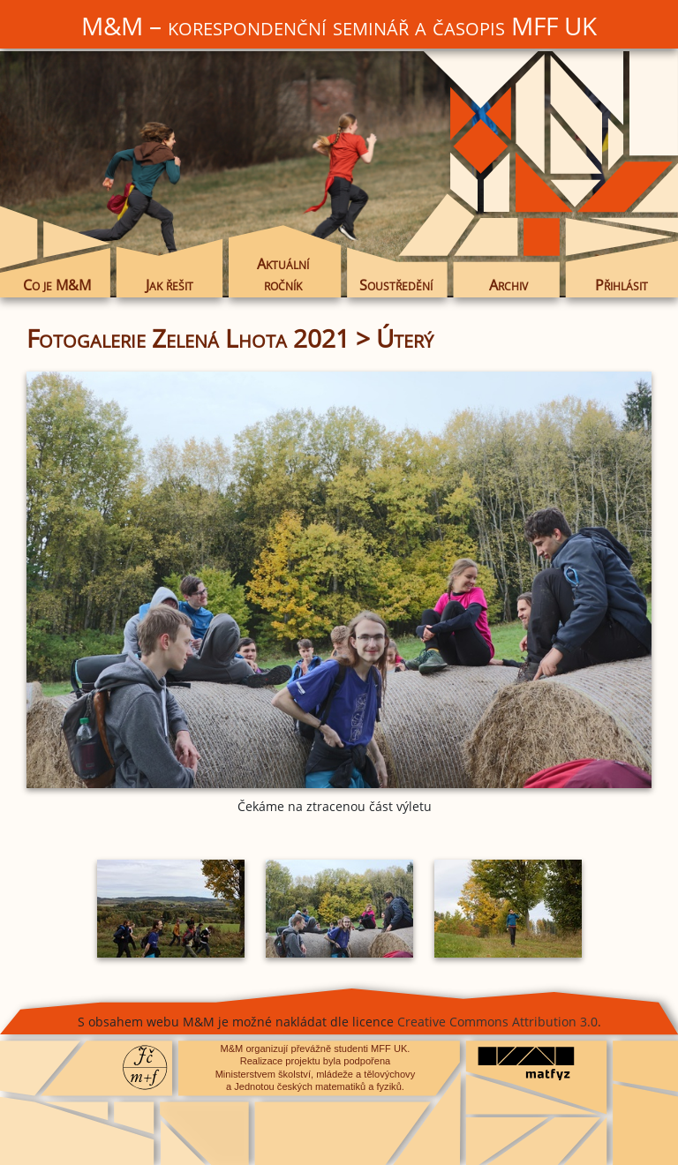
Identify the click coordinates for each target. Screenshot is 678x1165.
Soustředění (396, 284)
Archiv (508, 284)
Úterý (404, 338)
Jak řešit (169, 284)
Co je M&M (57, 284)
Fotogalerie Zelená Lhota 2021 (188, 338)
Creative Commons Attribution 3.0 (497, 1021)
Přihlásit (621, 284)
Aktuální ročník (283, 274)
